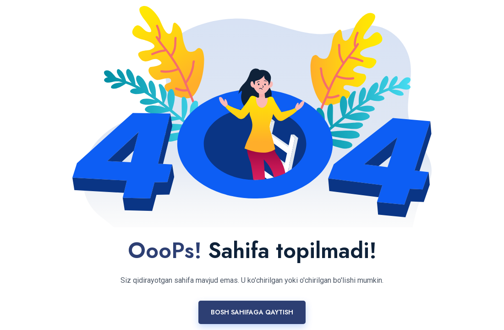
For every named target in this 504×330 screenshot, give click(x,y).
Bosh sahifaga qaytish (252, 312)
